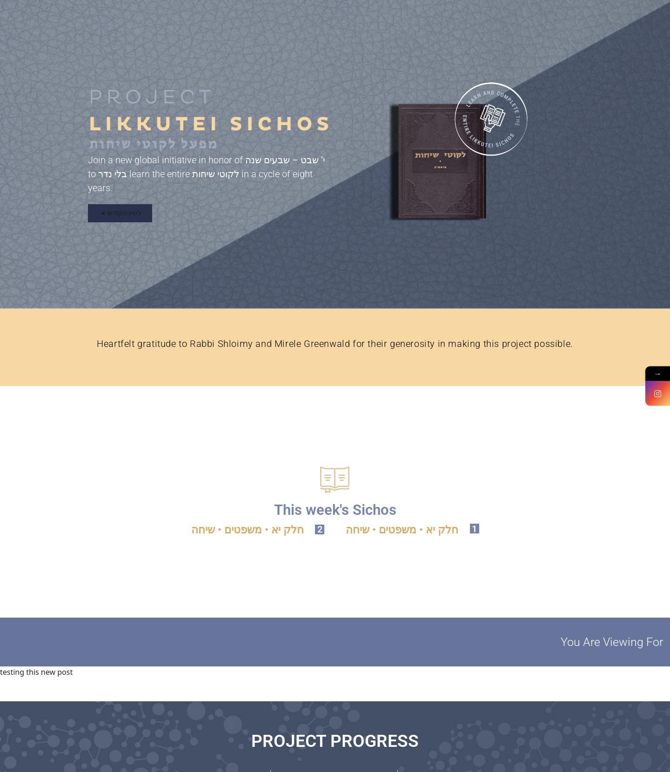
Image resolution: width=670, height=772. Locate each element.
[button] (120, 213)
